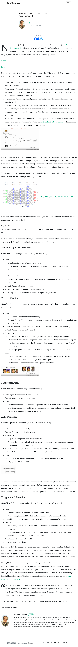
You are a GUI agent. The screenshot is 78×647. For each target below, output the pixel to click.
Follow (32, 23)
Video (3, 61)
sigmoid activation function (52, 122)
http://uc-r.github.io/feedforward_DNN (56, 196)
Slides (3, 67)
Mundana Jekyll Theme (55, 642)
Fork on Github (32, 643)
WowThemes (66, 642)
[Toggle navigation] (68, 3)
